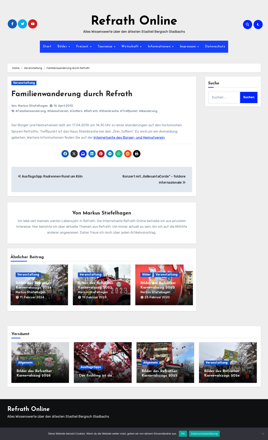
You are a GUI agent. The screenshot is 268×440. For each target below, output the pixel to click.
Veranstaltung (24, 83)
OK (183, 433)
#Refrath (91, 111)
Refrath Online (134, 21)
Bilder (62, 46)
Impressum (188, 46)
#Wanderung (148, 111)
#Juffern (76, 111)
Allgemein (25, 362)
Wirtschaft (130, 46)
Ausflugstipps (91, 366)
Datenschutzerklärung (204, 433)
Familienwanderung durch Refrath (74, 94)
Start (47, 46)
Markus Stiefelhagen (33, 106)
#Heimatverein (57, 111)
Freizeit (83, 46)
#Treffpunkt (129, 111)
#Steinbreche (109, 111)
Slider (146, 275)
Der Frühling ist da (95, 375)
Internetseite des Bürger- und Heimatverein (129, 137)
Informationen (160, 46)
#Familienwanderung (30, 111)
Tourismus (105, 46)
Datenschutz (215, 46)
